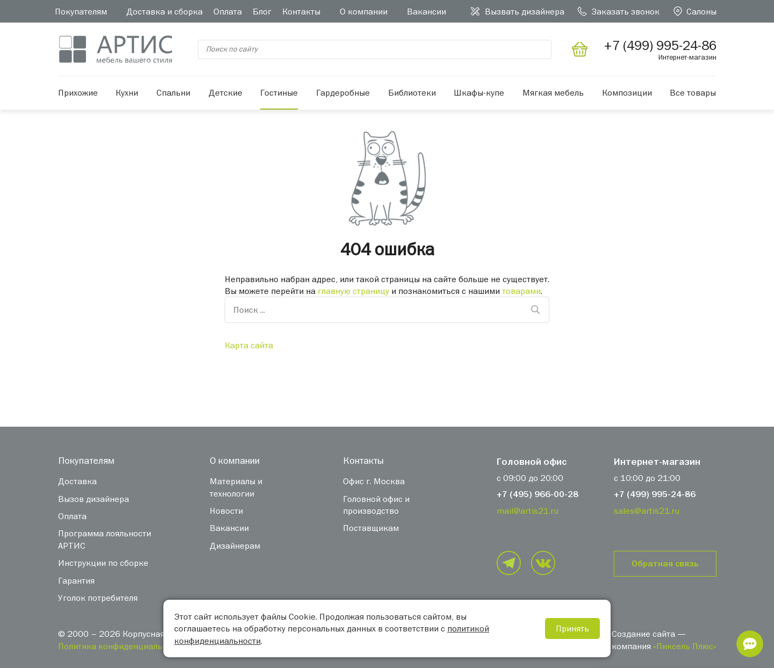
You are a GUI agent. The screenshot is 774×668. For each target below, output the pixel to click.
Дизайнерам (235, 545)
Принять (572, 628)
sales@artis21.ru (646, 510)
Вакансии (426, 11)
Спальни (173, 92)
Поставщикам (371, 527)
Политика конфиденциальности (121, 646)
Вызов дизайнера (93, 498)
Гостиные (279, 92)
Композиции (627, 92)
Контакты (301, 11)
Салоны (701, 11)
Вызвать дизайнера (524, 11)
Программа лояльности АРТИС (104, 539)
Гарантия (76, 580)
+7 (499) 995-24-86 (655, 494)
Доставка (77, 481)
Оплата (227, 11)
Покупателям (81, 11)
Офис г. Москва (374, 481)
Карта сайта (249, 345)
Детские (225, 92)
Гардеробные (343, 92)
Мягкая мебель (553, 92)
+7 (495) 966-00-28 (537, 494)
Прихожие (78, 92)
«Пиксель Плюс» (684, 646)
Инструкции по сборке (103, 562)
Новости (226, 510)
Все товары (693, 92)
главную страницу (353, 290)
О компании (364, 11)
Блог (262, 11)
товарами (521, 290)
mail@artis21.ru (527, 510)
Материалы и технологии (236, 487)
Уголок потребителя (98, 597)
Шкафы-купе (479, 92)
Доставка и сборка (164, 11)
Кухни (127, 92)
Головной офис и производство (376, 504)
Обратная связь (665, 563)
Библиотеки (412, 92)
